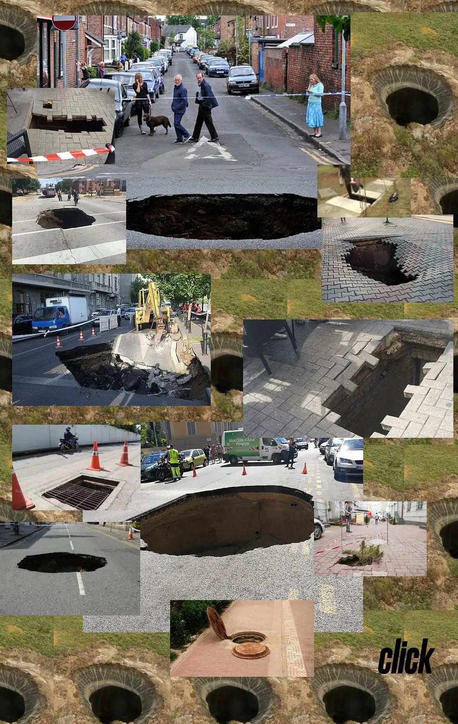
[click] (405, 657)
